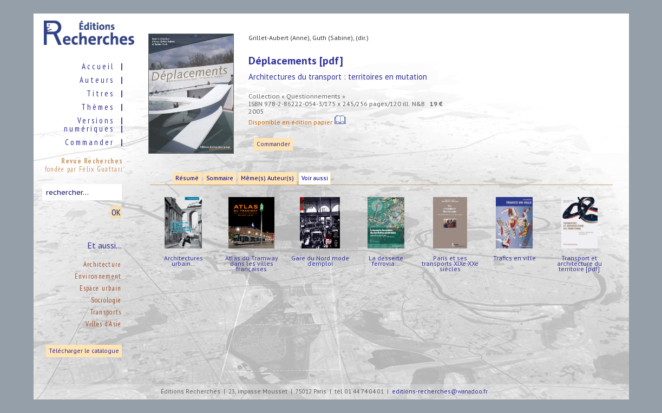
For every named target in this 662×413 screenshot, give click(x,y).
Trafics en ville (514, 258)
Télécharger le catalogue (84, 351)
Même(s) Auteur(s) (267, 178)
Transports (106, 312)
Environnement (98, 276)
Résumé (187, 178)
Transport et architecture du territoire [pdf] (579, 263)
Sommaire (219, 178)
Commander (273, 144)
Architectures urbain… (183, 260)
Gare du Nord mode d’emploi (320, 260)
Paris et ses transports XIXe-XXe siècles (450, 263)
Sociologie (106, 300)
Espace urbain (101, 288)
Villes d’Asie (104, 324)
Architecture (102, 264)
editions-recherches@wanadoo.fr (440, 391)
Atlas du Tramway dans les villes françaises (251, 263)
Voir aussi (314, 178)
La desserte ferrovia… (386, 260)
